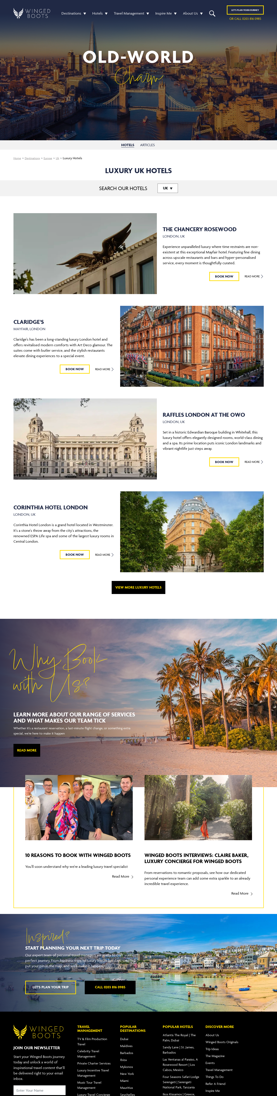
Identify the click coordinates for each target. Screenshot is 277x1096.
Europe (51, 158)
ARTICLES (148, 145)
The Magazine (215, 1062)
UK (166, 188)
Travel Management (129, 14)
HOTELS (127, 145)
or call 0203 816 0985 (245, 19)
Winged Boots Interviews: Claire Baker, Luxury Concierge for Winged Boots (192, 861)
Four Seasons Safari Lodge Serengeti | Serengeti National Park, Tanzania (181, 1088)
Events (210, 1069)
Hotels (97, 14)
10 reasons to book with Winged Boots (74, 858)
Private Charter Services (94, 1069)
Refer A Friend (216, 1090)
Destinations (71, 14)
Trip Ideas (212, 1055)
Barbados (126, 1059)
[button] (83, 14)
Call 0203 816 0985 (110, 993)
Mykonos (126, 1073)
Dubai (124, 1045)
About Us (190, 14)
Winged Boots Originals (222, 1048)
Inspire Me (163, 14)
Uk (62, 158)
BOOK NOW (224, 276)
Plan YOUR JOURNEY (245, 10)
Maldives (126, 1052)
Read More (254, 276)
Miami (124, 1087)
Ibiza (123, 1066)
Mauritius (126, 1094)
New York (127, 1080)
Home (17, 158)
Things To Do (215, 1083)
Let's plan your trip (51, 993)
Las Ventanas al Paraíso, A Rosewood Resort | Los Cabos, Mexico (180, 1070)
